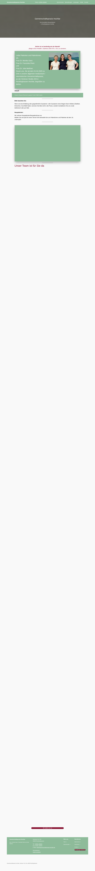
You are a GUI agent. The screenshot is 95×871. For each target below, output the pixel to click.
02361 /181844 (43, 2)
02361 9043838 (37, 852)
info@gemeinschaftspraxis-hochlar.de (46, 847)
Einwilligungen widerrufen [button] (80, 849)
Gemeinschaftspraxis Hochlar (16, 2)
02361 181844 (38, 844)
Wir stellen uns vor (47, 828)
